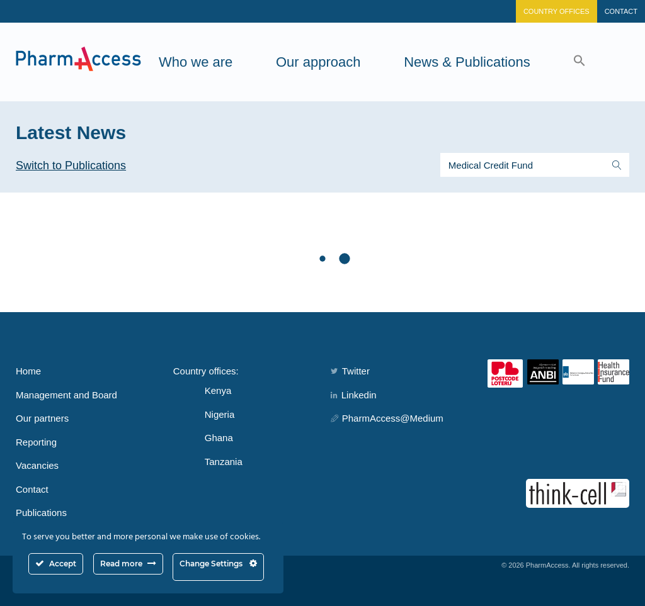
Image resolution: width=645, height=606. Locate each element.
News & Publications (467, 62)
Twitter (350, 371)
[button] (579, 62)
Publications (41, 512)
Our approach (318, 62)
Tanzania (224, 461)
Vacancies (37, 465)
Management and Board (66, 395)
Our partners (42, 418)
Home (28, 371)
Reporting (36, 442)
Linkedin (354, 395)
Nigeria (220, 414)
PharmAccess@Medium (387, 418)
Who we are (195, 62)
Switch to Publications (71, 165)
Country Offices (556, 11)
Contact (621, 11)
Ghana (219, 437)
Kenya (218, 390)
